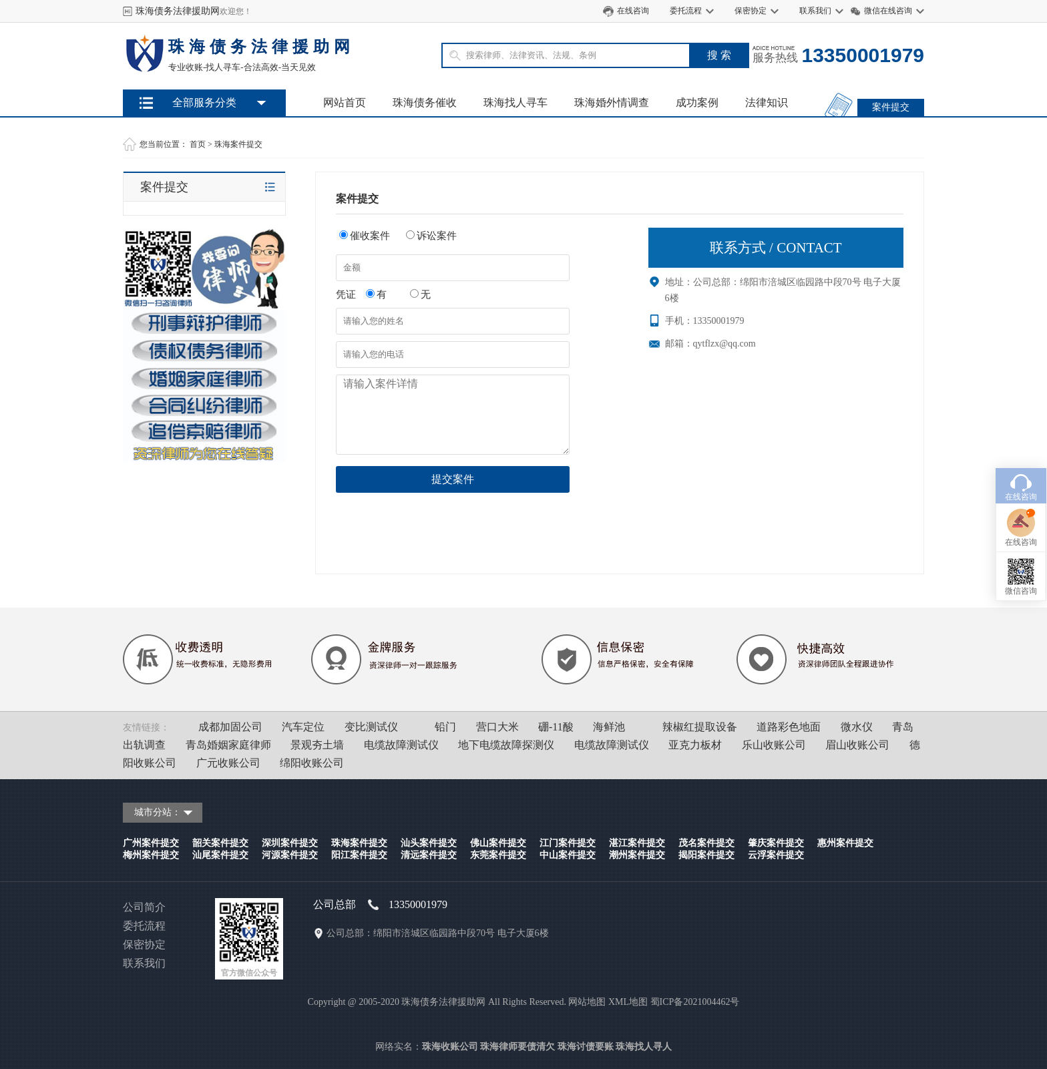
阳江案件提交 (359, 855)
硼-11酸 (556, 726)
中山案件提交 (568, 855)
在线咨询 (633, 10)
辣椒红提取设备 (699, 726)
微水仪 (857, 726)
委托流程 (686, 10)
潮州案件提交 (637, 855)
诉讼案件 (431, 235)
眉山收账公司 (857, 745)
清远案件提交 (429, 855)
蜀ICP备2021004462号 (695, 1002)
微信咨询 (1021, 537)
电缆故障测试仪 (401, 745)
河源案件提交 (290, 855)
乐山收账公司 (774, 745)
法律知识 (766, 102)
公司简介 (144, 907)
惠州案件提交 (845, 843)
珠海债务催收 (425, 102)
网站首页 (344, 102)
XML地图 (628, 1002)
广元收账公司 (228, 763)
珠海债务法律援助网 (178, 11)
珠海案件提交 (238, 144)
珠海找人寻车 (515, 102)
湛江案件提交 (637, 843)
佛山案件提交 (498, 843)
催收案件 (364, 235)
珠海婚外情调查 (611, 102)
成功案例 (697, 102)
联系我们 (815, 10)
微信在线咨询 (888, 10)
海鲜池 (609, 726)
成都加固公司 (230, 726)
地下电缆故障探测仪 (506, 745)
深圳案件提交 (290, 843)
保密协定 (751, 10)
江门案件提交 (568, 843)
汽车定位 (303, 726)
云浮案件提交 (776, 855)
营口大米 (497, 726)
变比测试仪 (371, 726)
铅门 (445, 726)
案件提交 (890, 107)
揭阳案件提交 (706, 855)
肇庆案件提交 (776, 843)
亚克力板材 (695, 745)
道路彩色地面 (789, 726)
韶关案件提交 (220, 843)
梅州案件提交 (151, 855)
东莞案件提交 (498, 855)
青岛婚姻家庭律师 (228, 745)
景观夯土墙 (317, 745)
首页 (198, 144)
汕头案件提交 (429, 843)
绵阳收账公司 (312, 763)
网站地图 (587, 1002)
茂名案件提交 (706, 843)
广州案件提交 (151, 843)
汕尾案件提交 (220, 855)
